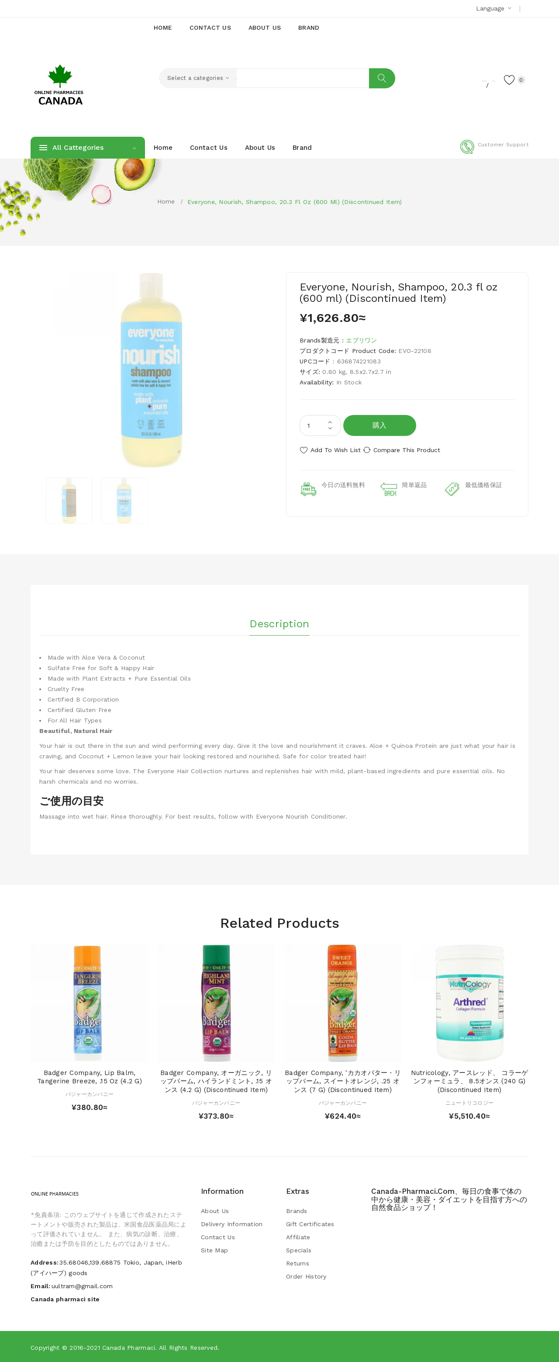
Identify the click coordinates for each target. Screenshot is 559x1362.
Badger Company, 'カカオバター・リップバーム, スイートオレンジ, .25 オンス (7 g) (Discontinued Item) (343, 1080)
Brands (296, 1209)
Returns (297, 1262)
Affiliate (298, 1236)
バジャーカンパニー (90, 1093)
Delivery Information (232, 1223)
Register (441, 79)
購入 (380, 425)
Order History (306, 1275)
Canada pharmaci (128, 1346)
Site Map (214, 1249)
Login (474, 79)
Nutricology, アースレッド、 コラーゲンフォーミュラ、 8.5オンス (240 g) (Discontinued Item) (469, 1080)
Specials (298, 1249)
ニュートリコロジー (469, 1102)
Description (279, 620)
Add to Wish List (336, 449)
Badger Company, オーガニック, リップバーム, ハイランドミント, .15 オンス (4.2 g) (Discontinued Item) (216, 1080)
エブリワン (361, 340)
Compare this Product (417, 449)
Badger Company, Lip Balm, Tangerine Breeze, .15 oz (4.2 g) (89, 1076)
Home (166, 201)
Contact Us (218, 1236)
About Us (215, 1209)
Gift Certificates (310, 1223)
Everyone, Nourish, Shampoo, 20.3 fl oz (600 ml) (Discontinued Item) (294, 201)
